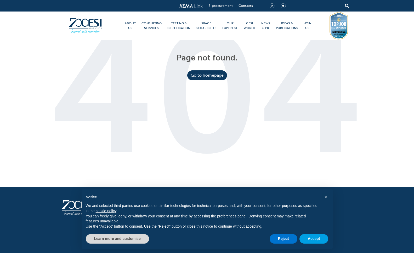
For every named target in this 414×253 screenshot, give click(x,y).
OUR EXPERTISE (230, 25)
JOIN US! (307, 25)
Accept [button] (314, 239)
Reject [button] (283, 239)
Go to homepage (207, 75)
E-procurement (220, 6)
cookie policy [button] (106, 211)
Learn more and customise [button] (117, 239)
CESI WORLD (249, 25)
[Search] (316, 6)
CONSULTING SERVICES (151, 25)
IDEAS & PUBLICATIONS (287, 25)
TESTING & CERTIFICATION (178, 25)
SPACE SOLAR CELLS (206, 25)
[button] (326, 197)
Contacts (246, 6)
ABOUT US (130, 25)
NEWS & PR (265, 25)
